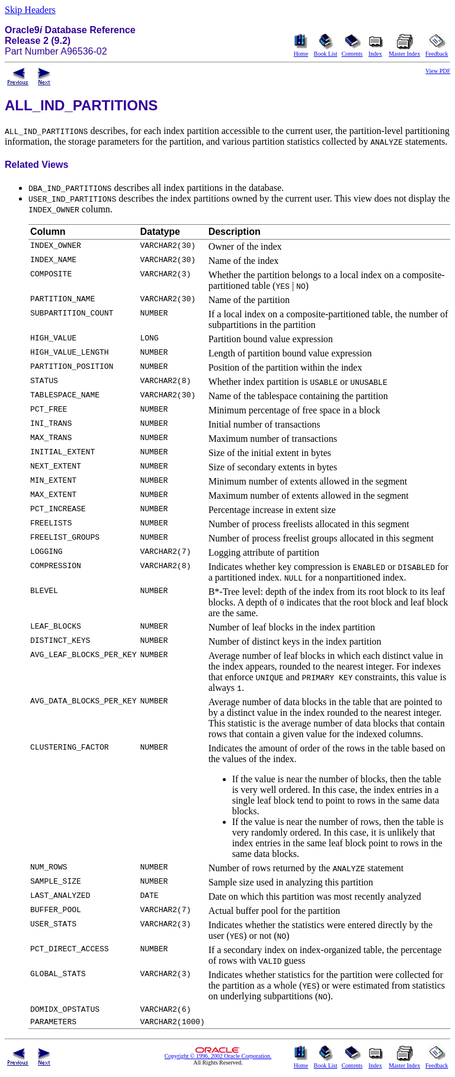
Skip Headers (30, 10)
